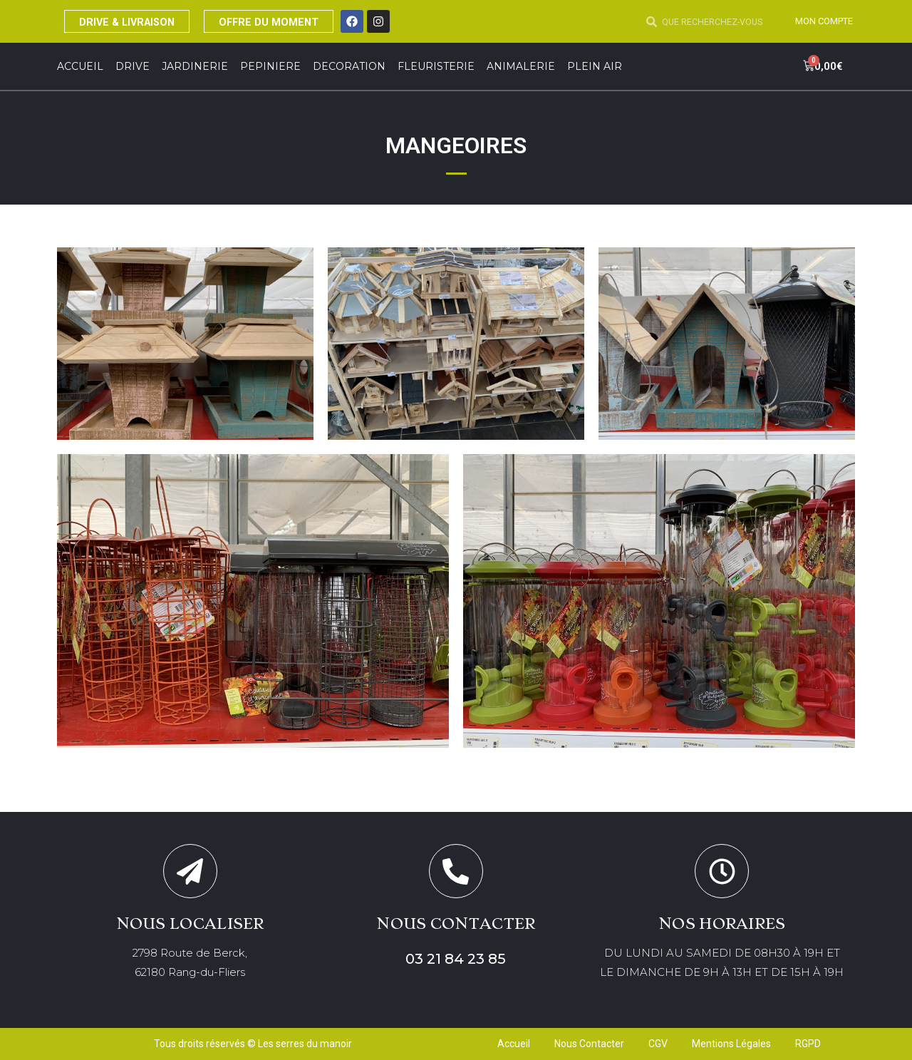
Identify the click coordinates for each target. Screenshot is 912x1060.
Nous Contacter (589, 1044)
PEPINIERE (270, 66)
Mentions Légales (731, 1044)
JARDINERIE (195, 66)
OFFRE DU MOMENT (290, 21)
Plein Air (594, 66)
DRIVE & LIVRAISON (134, 21)
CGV (658, 1044)
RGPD (808, 1044)
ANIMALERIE (521, 66)
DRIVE (132, 66)
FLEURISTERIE (436, 66)
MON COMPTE (820, 20)
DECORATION (349, 66)
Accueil (80, 66)
